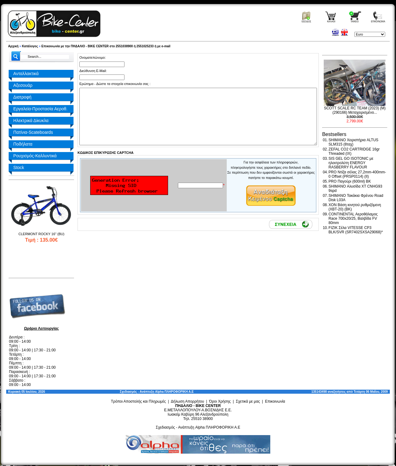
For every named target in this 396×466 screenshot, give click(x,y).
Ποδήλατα (22, 144)
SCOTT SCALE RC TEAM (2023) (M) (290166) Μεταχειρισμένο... (355, 110)
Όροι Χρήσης (220, 401)
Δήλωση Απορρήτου (187, 401)
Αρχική (13, 46)
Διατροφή (22, 97)
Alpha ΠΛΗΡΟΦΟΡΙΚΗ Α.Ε (174, 391)
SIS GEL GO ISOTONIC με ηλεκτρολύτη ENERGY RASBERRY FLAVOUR (351, 162)
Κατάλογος (30, 46)
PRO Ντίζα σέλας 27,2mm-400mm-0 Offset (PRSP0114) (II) (357, 174)
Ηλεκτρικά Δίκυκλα (30, 120)
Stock (18, 167)
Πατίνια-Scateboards (33, 132)
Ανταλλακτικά (26, 73)
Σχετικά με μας (248, 401)
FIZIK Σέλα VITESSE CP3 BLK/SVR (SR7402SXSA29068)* (356, 230)
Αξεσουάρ (22, 85)
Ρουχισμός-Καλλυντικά (35, 155)
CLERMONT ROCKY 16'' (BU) (42, 234)
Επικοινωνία (275, 401)
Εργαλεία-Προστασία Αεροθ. (40, 108)
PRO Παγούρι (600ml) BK (350, 181)
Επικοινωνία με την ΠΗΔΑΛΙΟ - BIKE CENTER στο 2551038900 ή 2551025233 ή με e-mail (106, 46)
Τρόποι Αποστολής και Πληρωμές (138, 401)
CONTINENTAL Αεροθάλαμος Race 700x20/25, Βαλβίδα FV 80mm (353, 218)
